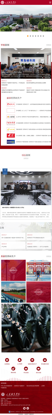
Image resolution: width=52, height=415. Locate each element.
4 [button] (47, 78)
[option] (26, 18)
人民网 (43, 385)
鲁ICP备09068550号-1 (25, 411)
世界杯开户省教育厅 (19, 385)
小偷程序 (26, 414)
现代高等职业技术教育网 (33, 385)
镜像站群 (31, 414)
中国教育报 (3, 387)
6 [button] (50, 78)
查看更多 (48, 45)
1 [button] (27, 36)
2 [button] (44, 78)
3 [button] (46, 78)
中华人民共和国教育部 (6, 385)
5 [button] (48, 78)
